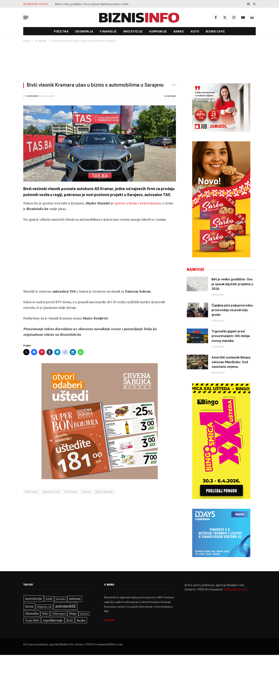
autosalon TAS (51, 491)
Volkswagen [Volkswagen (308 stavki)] (58, 613)
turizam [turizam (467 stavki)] (74, 599)
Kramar (86, 491)
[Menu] (25, 17)
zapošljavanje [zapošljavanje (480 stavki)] (53, 620)
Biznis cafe (215, 31)
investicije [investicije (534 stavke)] (33, 598)
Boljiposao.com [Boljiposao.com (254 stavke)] (44, 606)
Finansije (108, 31)
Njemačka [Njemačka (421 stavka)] (32, 613)
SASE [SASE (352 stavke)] (49, 599)
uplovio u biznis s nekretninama (137, 203)
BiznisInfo (33, 96)
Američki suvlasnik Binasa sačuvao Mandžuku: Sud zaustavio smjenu (231, 362)
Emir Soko (71, 491)
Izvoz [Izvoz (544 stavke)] (29, 606)
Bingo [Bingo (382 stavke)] (73, 613)
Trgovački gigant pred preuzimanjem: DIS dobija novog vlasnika (231, 336)
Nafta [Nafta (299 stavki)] (45, 613)
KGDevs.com (115, 644)
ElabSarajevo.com (235, 589)
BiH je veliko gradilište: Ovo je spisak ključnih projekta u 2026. (92, 4)
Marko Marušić (104, 491)
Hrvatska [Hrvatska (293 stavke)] (60, 599)
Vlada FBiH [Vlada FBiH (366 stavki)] (32, 620)
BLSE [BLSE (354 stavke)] (69, 620)
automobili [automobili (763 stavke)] (65, 606)
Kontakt (109, 620)
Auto (195, 31)
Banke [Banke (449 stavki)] (81, 620)
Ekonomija (84, 31)
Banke (179, 31)
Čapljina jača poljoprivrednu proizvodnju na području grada (232, 310)
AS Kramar (31, 491)
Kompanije (158, 31)
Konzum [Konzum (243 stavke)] (84, 613)
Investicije (133, 31)
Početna (61, 31)
